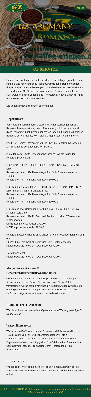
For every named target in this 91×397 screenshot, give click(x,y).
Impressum (37, 389)
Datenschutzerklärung (59, 389)
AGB (60, 392)
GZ (24, 26)
